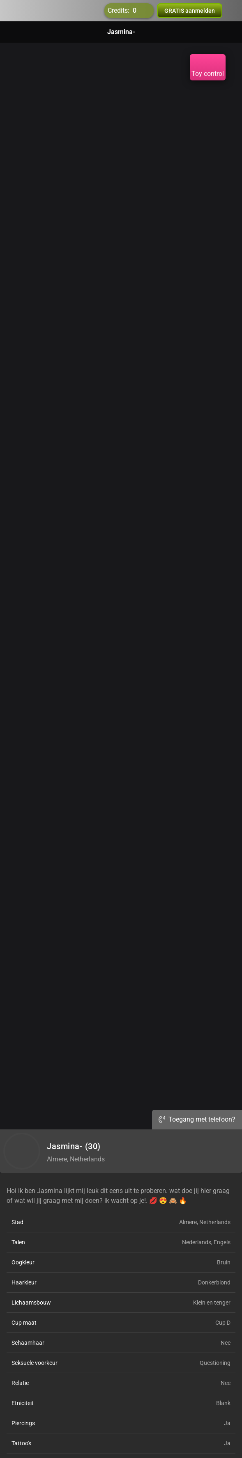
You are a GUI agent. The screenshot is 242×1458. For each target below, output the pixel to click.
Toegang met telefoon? (197, 1119)
